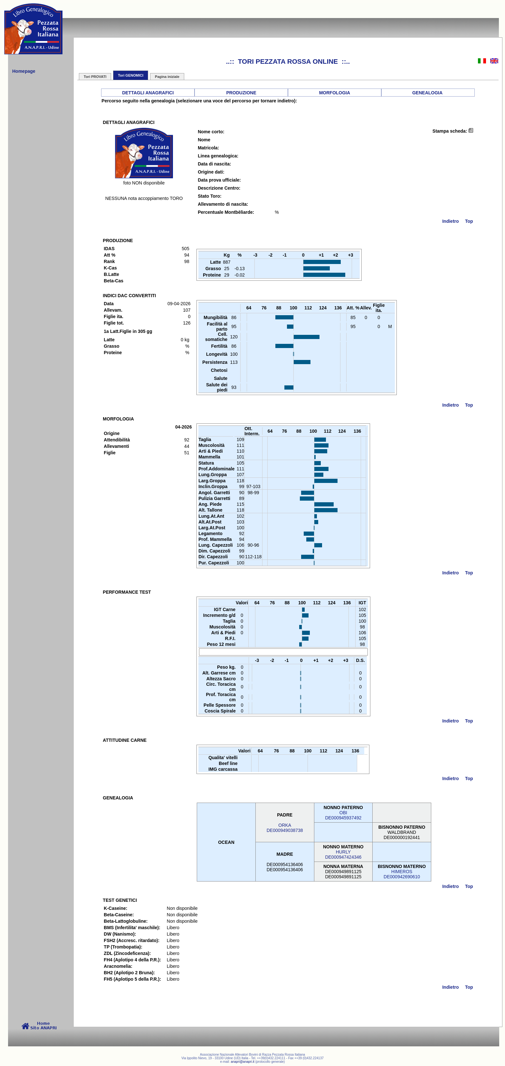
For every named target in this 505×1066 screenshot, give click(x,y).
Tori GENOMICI (130, 75)
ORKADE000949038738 (285, 828)
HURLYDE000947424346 (343, 854)
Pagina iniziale (167, 77)
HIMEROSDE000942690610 (402, 874)
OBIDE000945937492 (343, 815)
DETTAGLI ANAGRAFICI (148, 92)
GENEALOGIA (427, 92)
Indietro (450, 221)
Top (469, 221)
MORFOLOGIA (334, 92)
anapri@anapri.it (242, 1061)
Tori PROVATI (95, 77)
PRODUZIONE (241, 92)
